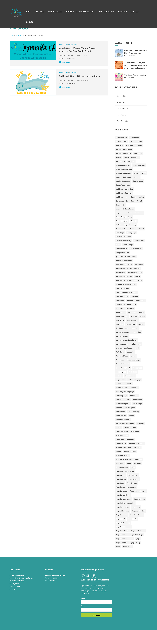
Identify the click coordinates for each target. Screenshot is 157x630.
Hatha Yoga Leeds (135, 272)
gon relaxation (135, 249)
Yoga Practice (121, 515)
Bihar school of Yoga (124, 169)
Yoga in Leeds (139, 499)
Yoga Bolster (121, 479)
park (137, 348)
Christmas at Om (137, 197)
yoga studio (132, 519)
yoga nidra (136, 507)
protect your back (123, 368)
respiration (120, 380)
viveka (118, 451)
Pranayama (120, 360)
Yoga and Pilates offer (125, 471)
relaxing (119, 376)
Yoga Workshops (136, 535)
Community (120, 205)
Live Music (130, 308)
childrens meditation (124, 189)
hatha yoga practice (124, 276)
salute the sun (122, 388)
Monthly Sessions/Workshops (80, 12)
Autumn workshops (123, 153)
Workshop (138, 459)
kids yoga (134, 296)
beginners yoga (139, 165)
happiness (139, 265)
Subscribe (96, 615)
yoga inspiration (122, 507)
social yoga (137, 404)
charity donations (123, 181)
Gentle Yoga (128, 245)
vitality (137, 447)
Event (141, 229)
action (139, 141)
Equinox (133, 229)
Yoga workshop (122, 535)
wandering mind (130, 451)
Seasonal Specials (123, 400)
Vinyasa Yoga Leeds (124, 447)
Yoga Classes (132, 483)
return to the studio (124, 384)
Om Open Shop (121, 328)
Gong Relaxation (122, 253)
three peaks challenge (125, 439)
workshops (120, 463)
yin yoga (137, 463)
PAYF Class (120, 352)
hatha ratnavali (133, 268)
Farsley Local (139, 241)
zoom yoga (127, 547)
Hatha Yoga (120, 272)
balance (131, 161)
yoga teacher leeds (123, 527)
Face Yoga (120, 233)
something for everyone (125, 408)
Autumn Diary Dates (124, 149)
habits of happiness (124, 261)
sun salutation (130, 427)
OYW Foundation (106, 12)
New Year (119, 324)
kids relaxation (122, 296)
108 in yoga (134, 137)
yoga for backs (121, 491)
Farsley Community (123, 241)
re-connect (137, 368)
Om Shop (133, 328)
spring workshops (123, 419)
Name (83, 598)
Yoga (133, 467)
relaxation (133, 372)
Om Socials (136, 332)
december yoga (122, 221)
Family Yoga (131, 233)
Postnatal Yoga (122, 356)
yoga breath (134, 479)
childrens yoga (121, 197)
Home (28, 12)
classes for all (136, 201)
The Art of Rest (122, 435)
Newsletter (63, 44)
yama (129, 463)
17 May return (121, 141)
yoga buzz (120, 483)
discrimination (121, 229)
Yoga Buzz (73, 44)
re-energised (121, 372)
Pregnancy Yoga (133, 360)
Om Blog (29, 22)
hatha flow (120, 268)
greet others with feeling (126, 257)
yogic (138, 539)
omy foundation (122, 344)
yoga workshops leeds (124, 539)
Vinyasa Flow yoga (136, 443)
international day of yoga (126, 284)
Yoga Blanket (133, 475)
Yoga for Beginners (137, 491)
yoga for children (122, 495)
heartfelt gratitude (124, 280)
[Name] (96, 602)
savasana (134, 396)
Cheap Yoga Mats (123, 185)
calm (118, 177)
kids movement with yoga (126, 292)
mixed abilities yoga (136, 312)
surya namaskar (122, 431)
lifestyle (119, 308)
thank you (135, 431)
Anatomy (119, 145)
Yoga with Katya (137, 531)
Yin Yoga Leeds (122, 467)
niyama (140, 324)
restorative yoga (134, 380)
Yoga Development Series (126, 487)
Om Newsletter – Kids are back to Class (79, 76)
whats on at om (122, 455)
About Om (122, 12)
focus (118, 245)
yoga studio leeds (123, 523)
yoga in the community (125, 503)
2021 (132, 141)
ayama (118, 157)
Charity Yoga (138, 181)
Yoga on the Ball (138, 511)
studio (118, 427)
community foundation (125, 209)
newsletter (130, 324)
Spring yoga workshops (125, 423)
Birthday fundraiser (123, 173)
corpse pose (120, 213)
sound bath (120, 412)
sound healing (133, 412)
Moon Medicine (122, 316)
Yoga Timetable (122, 531)
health (137, 276)
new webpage (132, 320)
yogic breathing (122, 543)
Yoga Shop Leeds (136, 515)
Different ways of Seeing (126, 225)
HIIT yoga (138, 280)
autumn (139, 145)
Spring (131, 416)
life (135, 304)
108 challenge (121, 137)
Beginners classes (123, 165)
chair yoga (127, 177)
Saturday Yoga (121, 396)
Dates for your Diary (124, 217)
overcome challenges (124, 348)
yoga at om (120, 475)
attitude (129, 145)
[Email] (96, 610)
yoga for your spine (123, 499)
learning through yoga (135, 300)
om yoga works (122, 336)
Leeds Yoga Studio (123, 304)
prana (133, 356)
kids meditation (122, 288)
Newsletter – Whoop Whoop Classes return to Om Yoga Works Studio (77, 50)
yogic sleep (135, 543)
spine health (121, 416)
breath (137, 173)
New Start (120, 320)
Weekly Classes (55, 12)
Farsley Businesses (123, 237)
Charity (136, 177)
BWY (144, 173)
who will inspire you (124, 459)
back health (120, 161)
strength (140, 423)
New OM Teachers (138, 316)
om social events (123, 332)
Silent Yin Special (123, 404)
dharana (134, 221)
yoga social (120, 519)
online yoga (136, 344)
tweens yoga (121, 443)
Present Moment (122, 364)
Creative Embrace (135, 213)
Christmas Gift (122, 201)
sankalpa (134, 388)
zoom (118, 547)
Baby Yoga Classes (131, 157)
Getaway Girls (121, 249)
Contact (135, 12)
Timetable (39, 12)
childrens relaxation (124, 193)
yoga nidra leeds (122, 511)
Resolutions (130, 376)
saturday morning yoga (125, 392)
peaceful (130, 352)
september (137, 400)
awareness (138, 153)
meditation (120, 312)
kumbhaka (120, 300)
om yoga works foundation (126, 340)
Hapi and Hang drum (124, 265)
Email (83, 606)
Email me (51, 580)
